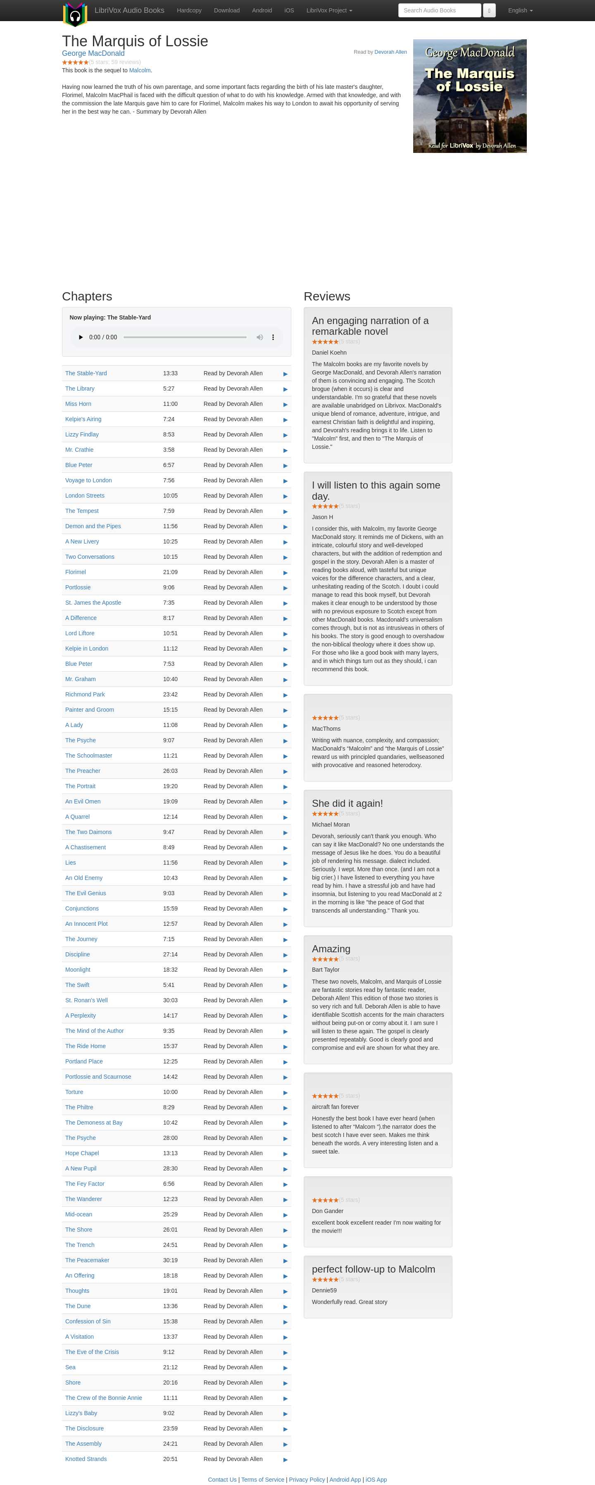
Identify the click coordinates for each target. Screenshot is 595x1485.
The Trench (80, 1245)
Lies (70, 862)
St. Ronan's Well (86, 1000)
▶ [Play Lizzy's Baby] (285, 1413)
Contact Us (222, 1479)
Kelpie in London (86, 648)
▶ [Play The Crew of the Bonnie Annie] (285, 1398)
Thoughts (77, 1290)
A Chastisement (85, 847)
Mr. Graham (80, 679)
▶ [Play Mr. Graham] (285, 679)
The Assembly (83, 1443)
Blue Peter (78, 465)
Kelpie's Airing (83, 419)
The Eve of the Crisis (92, 1352)
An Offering (80, 1275)
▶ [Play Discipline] (285, 955)
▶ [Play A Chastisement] (285, 848)
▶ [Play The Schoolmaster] (285, 756)
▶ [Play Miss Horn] (285, 404)
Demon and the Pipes (93, 526)
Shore (73, 1382)
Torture (74, 1092)
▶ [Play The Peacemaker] (285, 1260)
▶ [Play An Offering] (285, 1276)
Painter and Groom (89, 709)
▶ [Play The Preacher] (285, 771)
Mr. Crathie (79, 449)
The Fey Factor (85, 1183)
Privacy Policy (307, 1479)
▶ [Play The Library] (285, 389)
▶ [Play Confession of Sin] (285, 1322)
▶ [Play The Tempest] (285, 511)
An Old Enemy (83, 878)
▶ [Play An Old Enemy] (285, 878)
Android (262, 10)
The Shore (78, 1229)
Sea (70, 1367)
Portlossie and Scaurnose (98, 1076)
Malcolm (140, 70)
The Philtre (79, 1107)
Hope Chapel (82, 1153)
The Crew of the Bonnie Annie (103, 1397)
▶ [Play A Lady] (285, 725)
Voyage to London (88, 480)
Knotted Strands (86, 1459)
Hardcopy (189, 10)
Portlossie (77, 587)
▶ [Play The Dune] (285, 1306)
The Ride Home (85, 1046)
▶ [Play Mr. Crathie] (285, 450)
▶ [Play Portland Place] (285, 1062)
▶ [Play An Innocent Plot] (285, 924)
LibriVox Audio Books (129, 10)
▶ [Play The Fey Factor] (285, 1184)
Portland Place (84, 1061)
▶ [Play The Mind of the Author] (285, 1031)
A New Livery (82, 541)
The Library (80, 388)
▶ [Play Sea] (285, 1368)
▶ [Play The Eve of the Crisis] (285, 1352)
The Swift (77, 985)
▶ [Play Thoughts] (285, 1291)
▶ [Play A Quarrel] (285, 817)
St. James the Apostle (93, 602)
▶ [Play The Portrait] (285, 786)
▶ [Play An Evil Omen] (285, 802)
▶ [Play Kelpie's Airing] (285, 419)
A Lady (74, 725)
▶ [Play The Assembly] (285, 1444)
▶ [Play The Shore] (285, 1230)
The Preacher (82, 771)
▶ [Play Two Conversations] (285, 557)
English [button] (520, 10)
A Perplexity (80, 1015)
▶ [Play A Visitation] (285, 1337)
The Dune (77, 1306)
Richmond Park (85, 694)
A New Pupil (80, 1168)
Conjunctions (82, 908)
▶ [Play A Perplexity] (285, 1016)
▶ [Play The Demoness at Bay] (285, 1123)
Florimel (75, 572)
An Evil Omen (83, 801)
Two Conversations (89, 556)
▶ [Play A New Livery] (285, 542)
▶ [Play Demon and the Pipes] (285, 526)
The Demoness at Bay (94, 1122)
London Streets (85, 495)
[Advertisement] (297, 219)
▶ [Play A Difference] (285, 618)
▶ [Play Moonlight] (285, 970)
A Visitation (79, 1336)
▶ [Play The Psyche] (285, 741)
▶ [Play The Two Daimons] (285, 832)
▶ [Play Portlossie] (285, 588)
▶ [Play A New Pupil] (285, 1169)
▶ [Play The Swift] (285, 985)
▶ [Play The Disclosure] (285, 1429)
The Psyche (80, 740)
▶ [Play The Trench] (285, 1245)
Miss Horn (78, 403)
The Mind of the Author (94, 1030)
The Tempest (82, 511)
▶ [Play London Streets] (285, 496)
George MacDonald (93, 53)
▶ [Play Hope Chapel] (285, 1153)
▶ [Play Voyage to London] (285, 481)
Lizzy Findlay (82, 434)
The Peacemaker (87, 1260)
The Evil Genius (85, 893)
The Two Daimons (88, 832)
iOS (289, 10)
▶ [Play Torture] (285, 1092)
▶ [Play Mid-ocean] (285, 1215)
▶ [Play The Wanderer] (285, 1199)
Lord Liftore (80, 633)
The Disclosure (84, 1428)
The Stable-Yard (86, 373)
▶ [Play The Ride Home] (285, 1046)
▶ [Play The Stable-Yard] (285, 374)
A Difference (81, 618)
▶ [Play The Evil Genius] (285, 893)
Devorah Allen (391, 52)
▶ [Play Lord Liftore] (285, 633)
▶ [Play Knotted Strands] (285, 1459)
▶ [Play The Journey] (285, 939)
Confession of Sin (88, 1321)
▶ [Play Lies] (285, 863)
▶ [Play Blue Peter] (285, 465)
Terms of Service (262, 1479)
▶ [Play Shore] (285, 1383)
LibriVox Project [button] (329, 10)
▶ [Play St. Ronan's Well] (285, 1001)
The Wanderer (83, 1199)
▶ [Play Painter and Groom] (285, 710)
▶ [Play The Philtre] (285, 1108)
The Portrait (80, 786)
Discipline (77, 954)
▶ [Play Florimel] (285, 572)
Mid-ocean (78, 1214)
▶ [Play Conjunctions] (285, 909)
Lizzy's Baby (81, 1413)
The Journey (81, 939)
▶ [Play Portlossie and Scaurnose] (285, 1077)
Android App (345, 1479)
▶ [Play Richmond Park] (285, 695)
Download (227, 10)
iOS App (376, 1479)
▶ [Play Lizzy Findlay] (285, 435)
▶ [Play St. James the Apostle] (285, 603)
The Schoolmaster (88, 755)
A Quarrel (77, 816)
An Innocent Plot (86, 923)
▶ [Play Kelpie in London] (285, 649)
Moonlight (77, 969)
